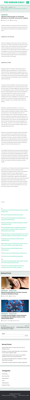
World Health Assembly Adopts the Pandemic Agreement (14, 362)
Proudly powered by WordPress (9, 395)
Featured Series (5, 378)
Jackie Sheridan (14, 20)
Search (3, 333)
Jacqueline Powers (15, 320)
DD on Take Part (5, 376)
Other (3, 380)
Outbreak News (4, 14)
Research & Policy (13, 290)
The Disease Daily (14, 2)
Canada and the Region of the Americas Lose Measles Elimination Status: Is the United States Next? (13, 317)
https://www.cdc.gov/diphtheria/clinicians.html (13, 256)
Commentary (5, 373)
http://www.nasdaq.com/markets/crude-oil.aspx (13, 214)
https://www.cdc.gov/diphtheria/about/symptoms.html (15, 253)
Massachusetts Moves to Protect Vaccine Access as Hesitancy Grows (14, 293)
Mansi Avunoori (13, 296)
